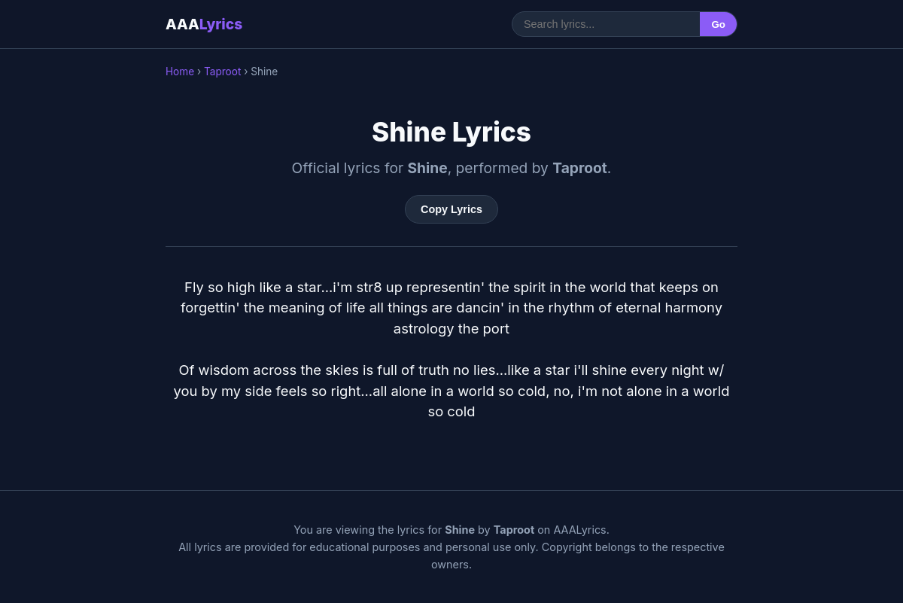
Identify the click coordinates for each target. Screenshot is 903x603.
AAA (204, 24)
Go (718, 24)
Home (180, 71)
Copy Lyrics (451, 209)
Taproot (222, 71)
